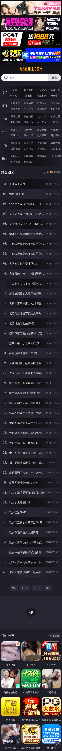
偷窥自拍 (15, 129)
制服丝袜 (15, 122)
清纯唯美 (28, 135)
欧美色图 (42, 129)
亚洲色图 (28, 129)
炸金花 (28, 95)
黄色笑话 (42, 148)
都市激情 (15, 142)
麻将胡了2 (15, 95)
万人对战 (42, 89)
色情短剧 (28, 161)
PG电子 (15, 89)
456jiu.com (31, 69)
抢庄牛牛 (55, 95)
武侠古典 (55, 142)
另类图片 (55, 135)
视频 (4, 105)
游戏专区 (55, 89)
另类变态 (55, 122)
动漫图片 (55, 129)
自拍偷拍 (28, 103)
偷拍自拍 (28, 116)
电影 (4, 119)
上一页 (24, 588)
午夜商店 (28, 156)
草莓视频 (42, 156)
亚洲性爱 (15, 116)
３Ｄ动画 (55, 103)
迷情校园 (15, 148)
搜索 (54, 77)
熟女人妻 (15, 108)
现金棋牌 (42, 95)
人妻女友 (42, 142)
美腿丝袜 (15, 135)
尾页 (48, 588)
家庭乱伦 (28, 142)
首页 (14, 588)
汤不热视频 (55, 156)
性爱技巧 (55, 148)
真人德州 (28, 89)
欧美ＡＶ (42, 103)
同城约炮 (15, 156)
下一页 (37, 588)
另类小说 (28, 148)
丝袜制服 (28, 108)
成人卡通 (42, 116)
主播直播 (42, 108)
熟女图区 (42, 135)
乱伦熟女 (42, 122)
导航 (4, 158)
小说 (4, 145)
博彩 (4, 92)
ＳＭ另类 (55, 108)
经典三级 (28, 122)
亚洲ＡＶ (15, 103)
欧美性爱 (55, 116)
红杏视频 (15, 161)
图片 (4, 132)
